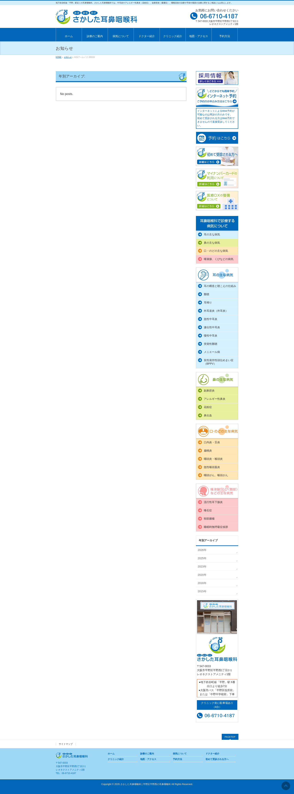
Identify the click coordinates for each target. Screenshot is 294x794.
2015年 (202, 591)
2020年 (202, 574)
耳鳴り (208, 302)
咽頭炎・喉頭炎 (213, 458)
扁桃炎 (208, 450)
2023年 (202, 566)
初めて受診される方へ (217, 759)
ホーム (111, 753)
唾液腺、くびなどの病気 (218, 259)
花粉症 (208, 407)
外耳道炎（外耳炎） (216, 310)
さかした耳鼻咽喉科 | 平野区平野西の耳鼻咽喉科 (145, 784)
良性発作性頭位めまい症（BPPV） (218, 362)
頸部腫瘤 (209, 518)
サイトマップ (66, 744)
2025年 (202, 558)
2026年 (202, 550)
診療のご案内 (147, 753)
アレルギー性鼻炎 (214, 398)
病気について (180, 753)
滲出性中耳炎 (212, 327)
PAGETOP (230, 737)
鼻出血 (208, 415)
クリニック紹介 (116, 759)
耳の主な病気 (212, 234)
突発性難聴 (210, 343)
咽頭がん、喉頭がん (216, 475)
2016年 (202, 583)
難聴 (206, 294)
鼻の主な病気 (212, 242)
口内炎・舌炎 (212, 442)
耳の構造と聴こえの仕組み (220, 285)
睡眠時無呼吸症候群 (216, 526)
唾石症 (208, 510)
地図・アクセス (148, 759)
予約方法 (177, 759)
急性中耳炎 (210, 319)
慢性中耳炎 (210, 335)
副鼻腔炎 (209, 390)
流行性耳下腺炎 (213, 502)
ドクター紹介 (212, 753)
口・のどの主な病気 (216, 250)
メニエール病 (212, 351)
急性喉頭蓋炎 (212, 467)
